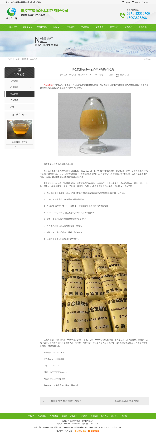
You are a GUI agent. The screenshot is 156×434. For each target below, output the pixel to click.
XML (96, 424)
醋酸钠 (56, 27)
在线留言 (128, 2)
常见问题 (137, 2)
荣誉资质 (99, 27)
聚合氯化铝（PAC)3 (19, 142)
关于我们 (128, 27)
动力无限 (68, 431)
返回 (147, 59)
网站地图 (85, 424)
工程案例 (85, 27)
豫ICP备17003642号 (72, 424)
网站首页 (13, 27)
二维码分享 (124, 75)
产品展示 (71, 27)
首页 (18, 59)
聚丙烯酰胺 (42, 27)
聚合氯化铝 (28, 27)
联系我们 (147, 2)
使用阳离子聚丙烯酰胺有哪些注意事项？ (65, 401)
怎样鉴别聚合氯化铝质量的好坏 (127, 401)
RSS (92, 424)
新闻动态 (114, 27)
